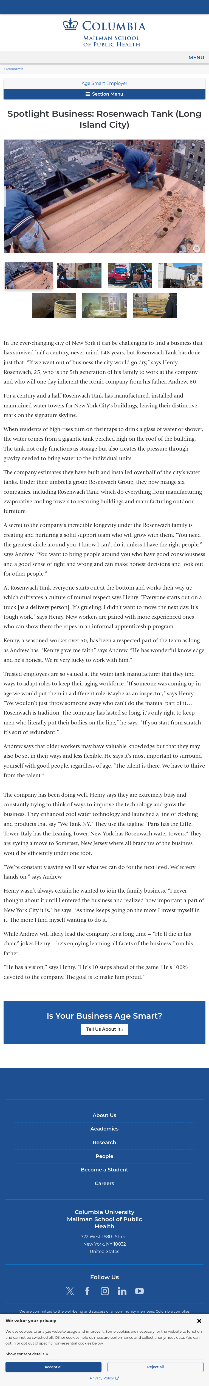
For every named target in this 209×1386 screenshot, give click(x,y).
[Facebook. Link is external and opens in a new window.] (87, 1272)
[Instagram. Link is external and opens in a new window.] (104, 1272)
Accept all (53, 1367)
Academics (104, 1117)
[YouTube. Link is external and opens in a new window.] (139, 1272)
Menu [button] (197, 55)
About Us (104, 1104)
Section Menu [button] (104, 94)
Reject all (155, 1367)
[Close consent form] (199, 1320)
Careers (104, 1172)
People (104, 1145)
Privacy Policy (104, 1378)
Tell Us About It (107, 1019)
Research (14, 69)
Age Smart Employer (104, 83)
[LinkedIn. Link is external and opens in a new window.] (122, 1272)
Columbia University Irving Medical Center (104, 6)
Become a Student (104, 1158)
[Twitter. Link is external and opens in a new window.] (70, 1272)
